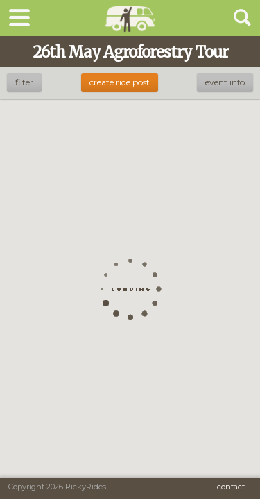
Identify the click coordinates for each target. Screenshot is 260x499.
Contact (231, 486)
